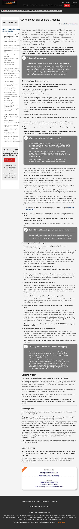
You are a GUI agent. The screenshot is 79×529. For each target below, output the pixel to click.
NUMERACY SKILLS (67, 6)
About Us (54, 502)
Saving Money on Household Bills (12, 123)
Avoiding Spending (9, 120)
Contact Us (74, 2)
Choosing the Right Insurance (11, 73)
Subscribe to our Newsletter (31, 502)
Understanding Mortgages (10, 90)
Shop (63, 2)
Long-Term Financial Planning (11, 68)
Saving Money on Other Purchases (13, 141)
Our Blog (68, 2)
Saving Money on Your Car (11, 133)
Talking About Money (9, 54)
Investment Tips (8, 100)
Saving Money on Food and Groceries (11, 125)
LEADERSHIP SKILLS (41, 5)
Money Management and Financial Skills (28, 10)
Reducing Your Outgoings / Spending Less (11, 59)
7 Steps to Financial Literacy (11, 48)
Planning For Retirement (10, 75)
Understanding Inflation (10, 92)
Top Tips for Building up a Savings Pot (12, 117)
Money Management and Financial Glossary (11, 37)
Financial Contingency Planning (12, 71)
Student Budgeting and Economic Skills (12, 51)
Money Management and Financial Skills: (11, 30)
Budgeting (6, 56)
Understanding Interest (10, 88)
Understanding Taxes (9, 103)
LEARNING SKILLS (47, 5)
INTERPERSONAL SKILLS (33, 5)
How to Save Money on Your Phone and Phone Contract (11, 135)
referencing (61, 522)
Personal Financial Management (12, 45)
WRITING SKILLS (61, 5)
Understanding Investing (10, 94)
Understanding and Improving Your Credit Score (11, 84)
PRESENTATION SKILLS (54, 5)
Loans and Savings (8, 81)
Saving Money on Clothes (10, 139)
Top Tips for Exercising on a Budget (11, 129)
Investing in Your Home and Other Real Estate (13, 97)
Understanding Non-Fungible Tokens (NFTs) (11, 109)
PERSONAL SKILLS (25, 5)
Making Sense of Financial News (12, 77)
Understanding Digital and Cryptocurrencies (11, 105)
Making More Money (9, 62)
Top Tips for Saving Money (11, 114)
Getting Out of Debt (9, 64)
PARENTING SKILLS (73, 5)
